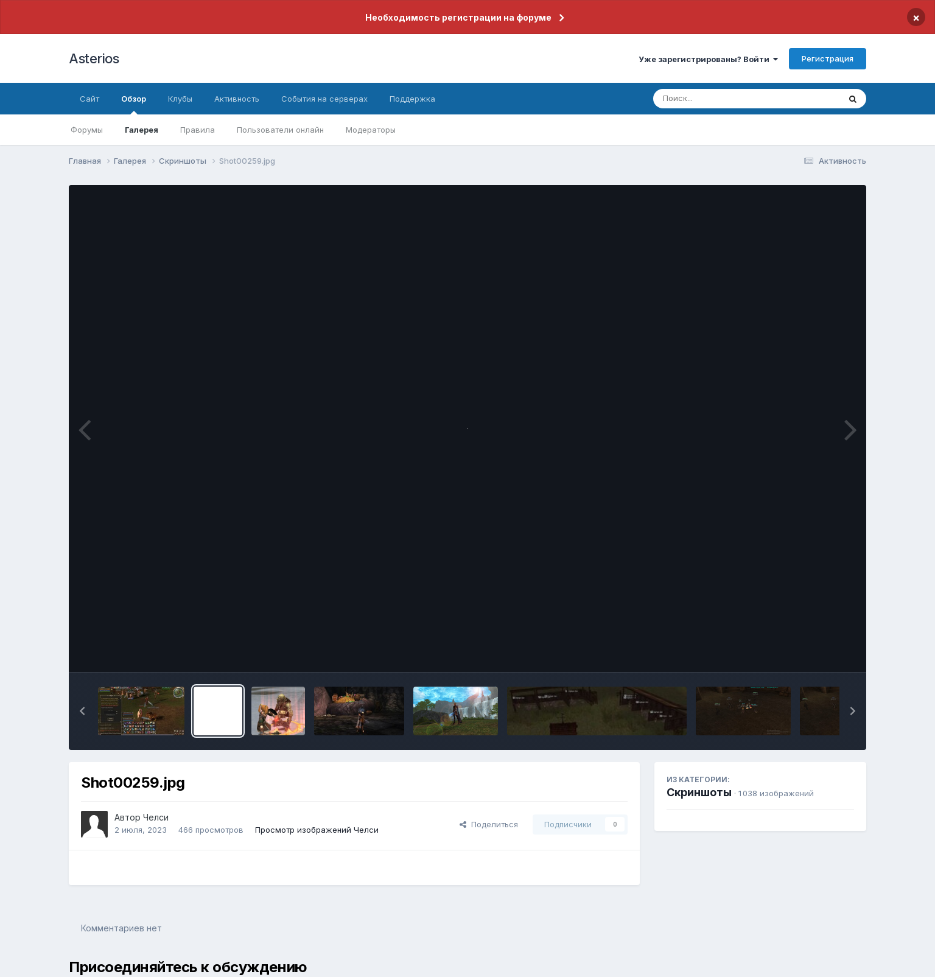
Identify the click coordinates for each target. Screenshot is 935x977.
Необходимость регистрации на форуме (458, 17)
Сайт (89, 98)
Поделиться (489, 824)
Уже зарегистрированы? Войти (708, 59)
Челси (156, 817)
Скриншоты (699, 792)
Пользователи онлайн (280, 130)
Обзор (133, 104)
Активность (236, 98)
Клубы (180, 98)
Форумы (87, 130)
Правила (197, 130)
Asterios (94, 58)
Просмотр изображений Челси (317, 830)
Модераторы (371, 130)
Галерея (141, 130)
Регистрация (827, 58)
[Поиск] (723, 98)
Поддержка (412, 98)
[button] (82, 711)
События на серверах (324, 98)
